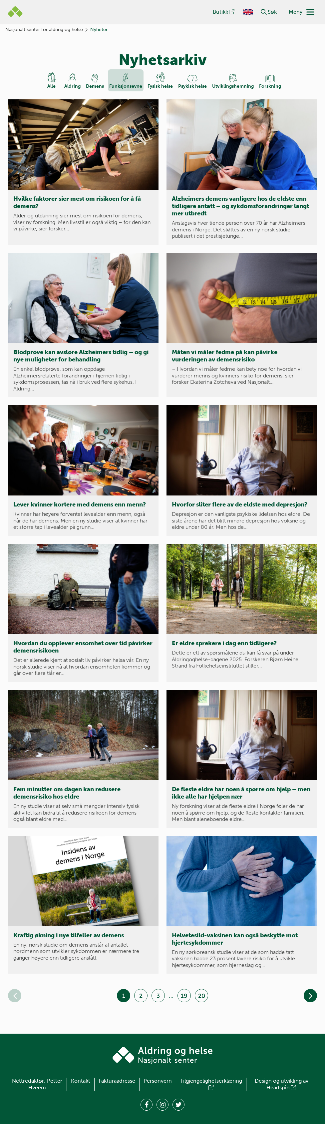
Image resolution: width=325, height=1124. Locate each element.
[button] (263, 12)
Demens (95, 86)
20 (201, 996)
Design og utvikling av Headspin (281, 1084)
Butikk (224, 12)
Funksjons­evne (125, 86)
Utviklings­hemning (233, 86)
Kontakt (80, 1081)
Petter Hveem (45, 1084)
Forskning (270, 86)
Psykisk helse (192, 86)
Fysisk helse (160, 86)
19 (184, 996)
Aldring (72, 86)
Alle (51, 86)
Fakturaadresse (117, 1081)
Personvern (158, 1081)
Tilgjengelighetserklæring (211, 1084)
